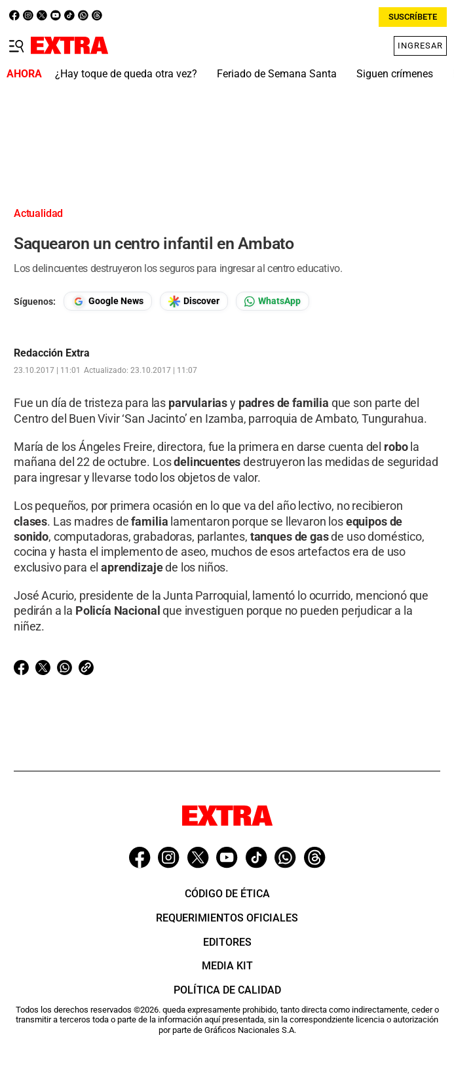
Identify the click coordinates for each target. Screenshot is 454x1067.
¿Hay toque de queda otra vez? (126, 74)
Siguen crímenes (394, 74)
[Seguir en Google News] (108, 301)
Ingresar (420, 45)
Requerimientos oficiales (227, 918)
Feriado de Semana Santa (277, 74)
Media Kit (227, 966)
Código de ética (227, 893)
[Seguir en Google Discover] (194, 301)
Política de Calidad (227, 990)
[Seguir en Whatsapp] (272, 301)
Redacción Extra (52, 353)
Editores (227, 942)
